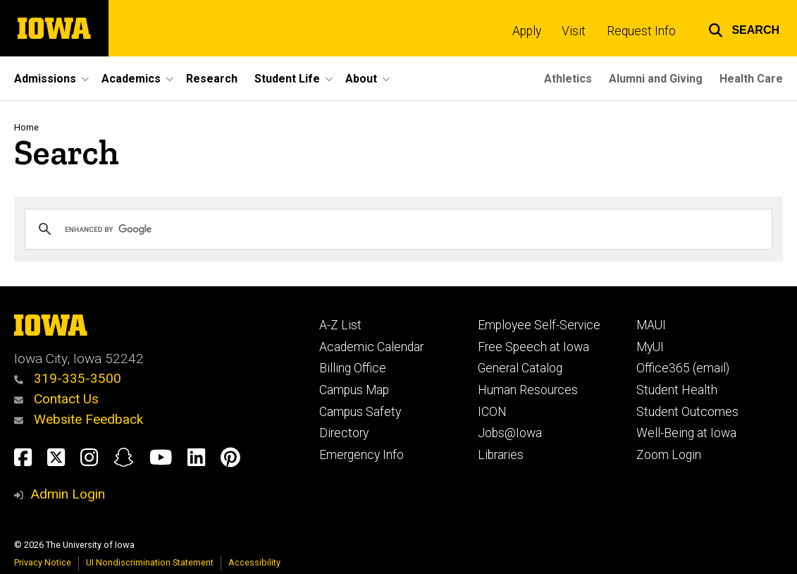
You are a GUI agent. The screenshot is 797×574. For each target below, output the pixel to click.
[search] (396, 229)
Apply (526, 31)
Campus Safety (360, 412)
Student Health (676, 390)
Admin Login (67, 494)
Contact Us (56, 399)
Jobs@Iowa (510, 433)
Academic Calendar (371, 347)
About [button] (361, 78)
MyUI (650, 347)
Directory (344, 433)
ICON (492, 412)
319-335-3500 (67, 378)
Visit (574, 31)
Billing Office (352, 368)
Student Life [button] (287, 78)
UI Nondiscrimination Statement (150, 562)
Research (211, 78)
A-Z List (340, 325)
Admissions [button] (45, 78)
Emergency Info (361, 455)
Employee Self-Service (539, 325)
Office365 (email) (682, 368)
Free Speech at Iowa (533, 347)
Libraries (501, 455)
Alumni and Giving (656, 78)
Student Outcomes (687, 412)
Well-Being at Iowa (686, 433)
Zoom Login (668, 455)
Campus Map (354, 390)
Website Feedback (78, 419)
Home (26, 127)
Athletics (568, 78)
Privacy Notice (42, 562)
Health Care (751, 78)
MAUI (651, 325)
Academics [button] (131, 78)
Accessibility (254, 562)
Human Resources (528, 390)
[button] (744, 28)
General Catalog (520, 368)
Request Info (641, 31)
